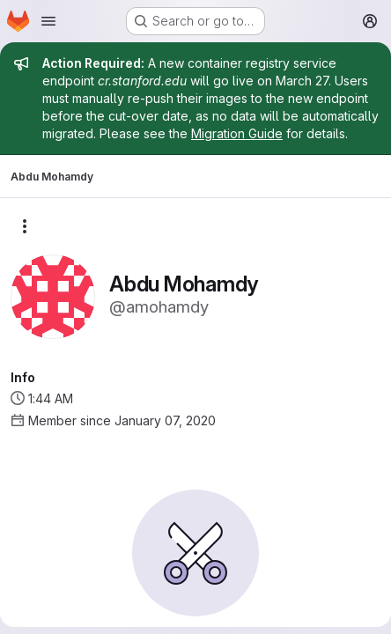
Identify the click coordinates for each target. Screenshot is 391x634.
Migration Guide (237, 133)
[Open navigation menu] (48, 21)
